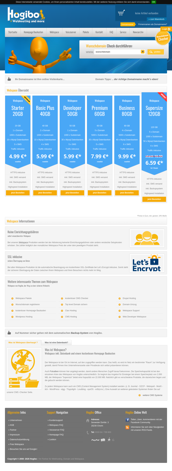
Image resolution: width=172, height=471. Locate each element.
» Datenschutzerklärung (18, 439)
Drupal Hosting (129, 298)
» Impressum (14, 435)
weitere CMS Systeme (152, 395)
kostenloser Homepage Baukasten (31, 310)
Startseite (12, 32)
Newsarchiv (138, 32)
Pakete (86, 32)
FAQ (111, 32)
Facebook (127, 420)
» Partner (12, 430)
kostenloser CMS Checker (76, 298)
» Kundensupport (55, 420)
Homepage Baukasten (33, 32)
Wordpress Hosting (24, 317)
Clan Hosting (71, 310)
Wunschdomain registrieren (28, 304)
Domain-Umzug (129, 304)
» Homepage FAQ (56, 435)
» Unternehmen (15, 420)
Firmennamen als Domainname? (152, 24)
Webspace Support (131, 310)
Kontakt (99, 32)
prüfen (157, 52)
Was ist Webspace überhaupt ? (23, 342)
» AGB (11, 425)
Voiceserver (71, 32)
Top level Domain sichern (76, 304)
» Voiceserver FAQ (56, 430)
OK (153, 2)
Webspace (54, 32)
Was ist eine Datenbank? (56, 342)
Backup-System (79, 333)
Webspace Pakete (24, 298)
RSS (127, 427)
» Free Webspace (16, 444)
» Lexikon (52, 439)
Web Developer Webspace (134, 317)
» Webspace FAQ (55, 425)
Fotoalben (54, 371)
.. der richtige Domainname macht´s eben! (135, 79)
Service (123, 32)
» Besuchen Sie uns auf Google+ (22, 449)
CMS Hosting (71, 317)
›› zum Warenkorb (156, 19)
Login (165, 29)
